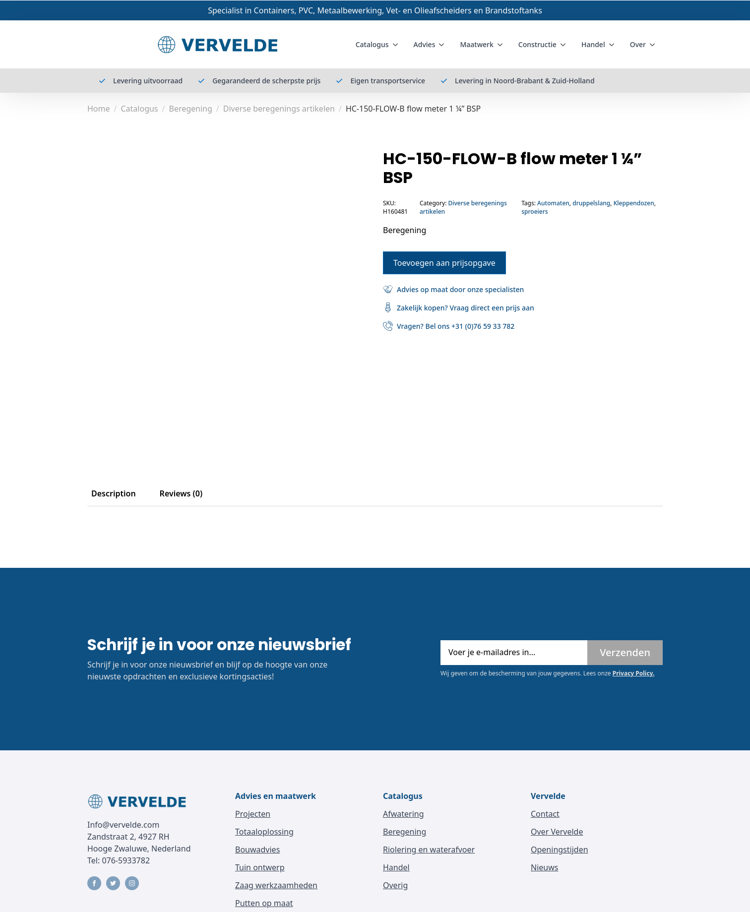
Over (638, 44)
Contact (545, 813)
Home (98, 108)
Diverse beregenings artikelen (279, 108)
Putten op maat (264, 903)
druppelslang (591, 203)
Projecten (252, 813)
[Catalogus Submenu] (397, 44)
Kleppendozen (634, 203)
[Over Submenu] (654, 44)
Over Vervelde (557, 831)
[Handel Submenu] (613, 44)
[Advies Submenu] (443, 44)
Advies (425, 44)
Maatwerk (476, 44)
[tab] (113, 493)
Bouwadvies (257, 849)
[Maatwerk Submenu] (502, 44)
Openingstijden (559, 849)
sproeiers (534, 211)
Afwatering (403, 813)
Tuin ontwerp (260, 867)
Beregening (190, 108)
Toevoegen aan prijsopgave (444, 262)
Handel (593, 44)
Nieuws (544, 867)
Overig (395, 885)
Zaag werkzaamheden (276, 885)
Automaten (553, 203)
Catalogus (372, 44)
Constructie (537, 44)
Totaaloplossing (264, 831)
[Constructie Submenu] (565, 44)
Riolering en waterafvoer (429, 849)
